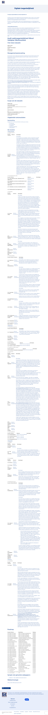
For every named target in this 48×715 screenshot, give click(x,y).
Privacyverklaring (16, 711)
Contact (26, 699)
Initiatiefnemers (13, 700)
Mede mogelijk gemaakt (12, 702)
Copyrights (26, 711)
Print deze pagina (6, 688)
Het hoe (12, 705)
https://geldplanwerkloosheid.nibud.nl (22, 388)
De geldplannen (13, 707)
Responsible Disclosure (36, 711)
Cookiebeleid (22, 711)
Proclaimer (30, 711)
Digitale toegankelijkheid (17, 713)
